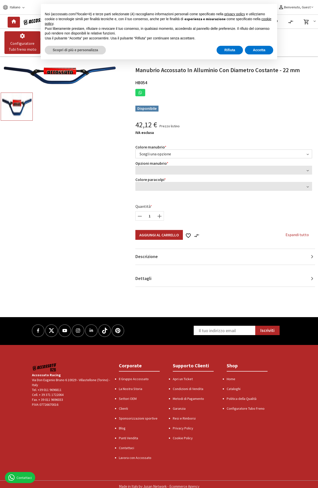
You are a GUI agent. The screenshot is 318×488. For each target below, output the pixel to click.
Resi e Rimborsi (184, 418)
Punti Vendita (128, 438)
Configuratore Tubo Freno (246, 408)
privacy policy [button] (234, 14)
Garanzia (179, 408)
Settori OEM (128, 398)
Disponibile (147, 108)
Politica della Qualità (241, 398)
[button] (310, 22)
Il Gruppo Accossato (134, 379)
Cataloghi (233, 389)
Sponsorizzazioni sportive (138, 418)
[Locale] (16, 7)
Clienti (123, 408)
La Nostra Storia (130, 389)
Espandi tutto (297, 234)
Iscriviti (267, 330)
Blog (122, 428)
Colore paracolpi (149, 179)
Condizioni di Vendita (188, 389)
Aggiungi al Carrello (159, 234)
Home (231, 379)
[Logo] (36, 22)
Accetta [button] (259, 50)
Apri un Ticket (183, 379)
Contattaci (126, 448)
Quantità (143, 206)
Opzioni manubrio (151, 163)
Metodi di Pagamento (188, 398)
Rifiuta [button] (229, 50)
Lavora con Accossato (135, 457)
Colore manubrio (150, 147)
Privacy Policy (183, 428)
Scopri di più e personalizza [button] (75, 50)
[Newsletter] (224, 330)
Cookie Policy (183, 438)
